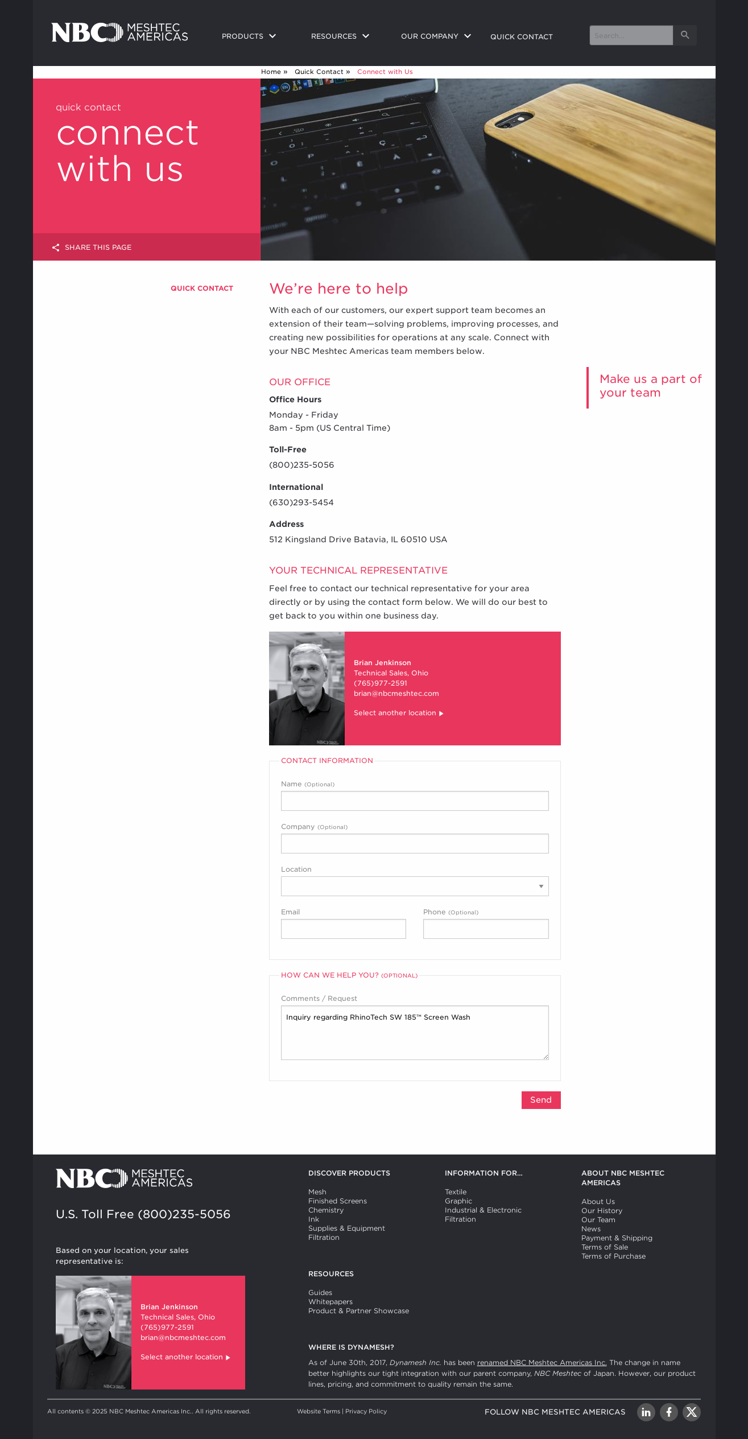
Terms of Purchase (613, 1256)
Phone (486, 923)
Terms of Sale (604, 1247)
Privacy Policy (366, 1411)
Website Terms (318, 1411)
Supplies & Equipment (346, 1228)
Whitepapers (330, 1301)
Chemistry (326, 1210)
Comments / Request (415, 1027)
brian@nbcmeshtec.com (396, 693)
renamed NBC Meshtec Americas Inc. (542, 1362)
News (591, 1228)
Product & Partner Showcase (358, 1310)
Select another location (399, 714)
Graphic (458, 1201)
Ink (313, 1219)
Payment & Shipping (616, 1238)
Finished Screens (337, 1201)
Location (415, 880)
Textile (455, 1192)
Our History (601, 1210)
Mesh (317, 1192)
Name (415, 795)
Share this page (91, 248)
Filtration (324, 1237)
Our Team (598, 1219)
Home (271, 72)
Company (415, 837)
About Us (598, 1201)
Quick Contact (319, 72)
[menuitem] (258, 37)
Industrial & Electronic (483, 1210)
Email (344, 923)
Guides (320, 1292)
